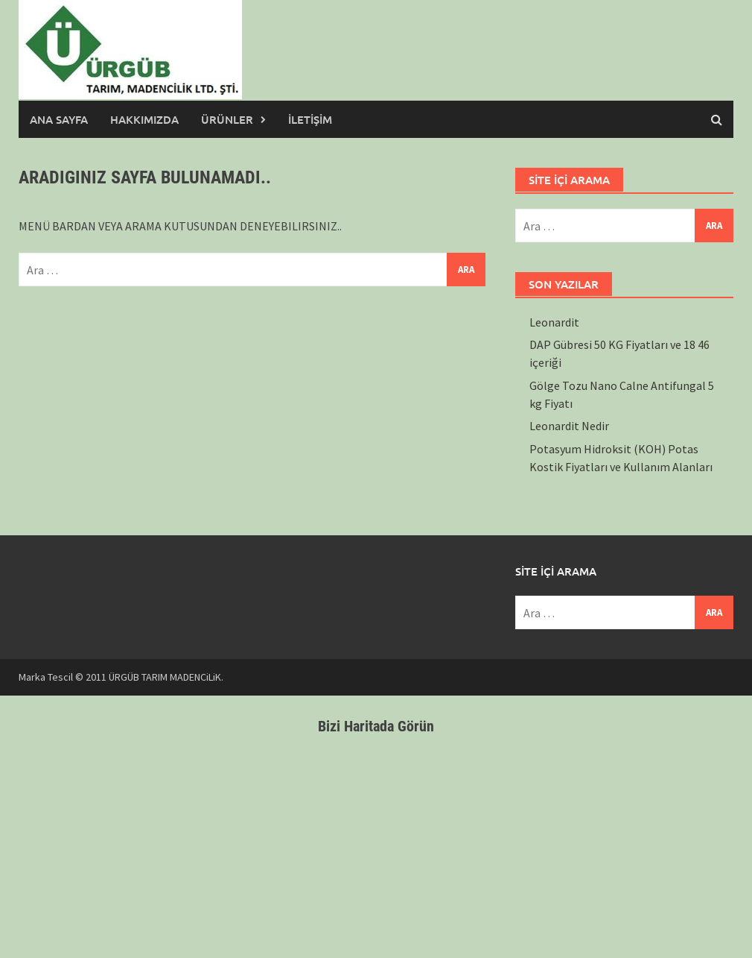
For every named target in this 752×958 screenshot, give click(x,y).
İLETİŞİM (310, 119)
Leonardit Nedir (569, 425)
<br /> (376, 842)
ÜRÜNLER (227, 119)
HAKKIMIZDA (144, 119)
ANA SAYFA (59, 119)
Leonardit (554, 322)
